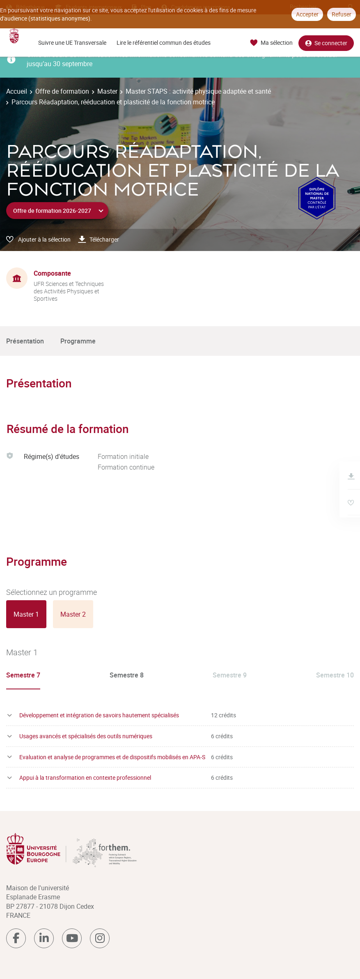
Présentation (25, 341)
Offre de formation (62, 91)
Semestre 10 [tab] (335, 675)
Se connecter (326, 43)
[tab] (26, 614)
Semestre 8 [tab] (127, 675)
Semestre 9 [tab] (230, 675)
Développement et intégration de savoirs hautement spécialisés (99, 715)
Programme (78, 341)
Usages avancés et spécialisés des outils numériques (85, 736)
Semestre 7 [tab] (23, 675)
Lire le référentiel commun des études (164, 42)
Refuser (341, 14)
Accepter (307, 14)
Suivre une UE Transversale (72, 42)
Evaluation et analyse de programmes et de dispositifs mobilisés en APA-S (112, 757)
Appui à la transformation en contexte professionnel (85, 777)
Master (107, 91)
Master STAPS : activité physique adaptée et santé (198, 91)
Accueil (16, 91)
